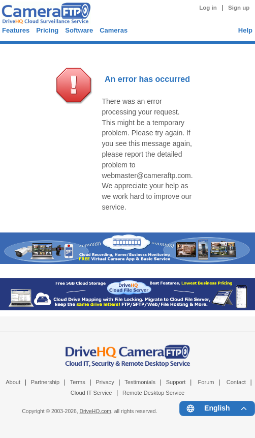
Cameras (114, 30)
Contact (236, 382)
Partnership (45, 382)
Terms (77, 382)
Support (176, 382)
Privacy (104, 382)
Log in (208, 8)
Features (15, 30)
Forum (206, 382)
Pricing (47, 30)
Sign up (238, 8)
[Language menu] (217, 408)
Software (79, 30)
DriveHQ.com (95, 411)
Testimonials (139, 382)
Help (245, 30)
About (13, 382)
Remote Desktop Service (153, 393)
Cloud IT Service (91, 393)
